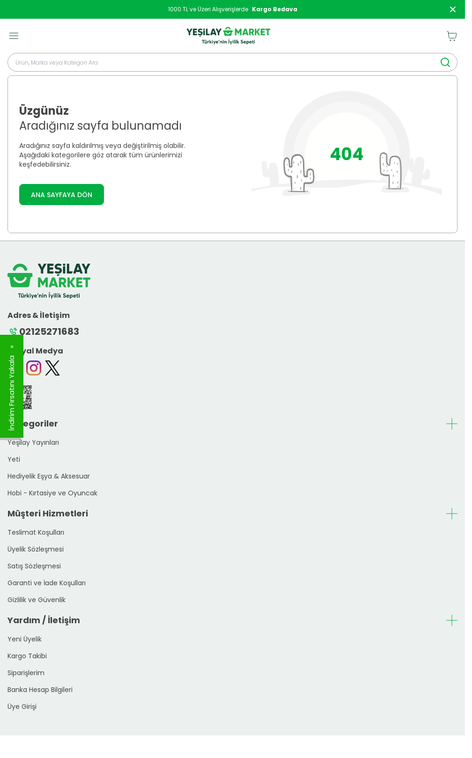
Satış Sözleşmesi (34, 566)
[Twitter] (52, 368)
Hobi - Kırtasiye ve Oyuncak (52, 493)
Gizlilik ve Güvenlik (36, 599)
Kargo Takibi (27, 656)
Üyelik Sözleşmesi (35, 549)
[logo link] (228, 35)
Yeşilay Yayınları (33, 442)
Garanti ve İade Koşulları (46, 583)
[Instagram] (33, 368)
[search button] (445, 62)
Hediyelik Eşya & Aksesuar (48, 476)
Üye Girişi (22, 706)
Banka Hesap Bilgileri (40, 689)
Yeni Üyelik (24, 639)
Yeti (13, 459)
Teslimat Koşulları (35, 532)
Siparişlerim (25, 672)
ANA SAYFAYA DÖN (61, 194)
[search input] (232, 62)
